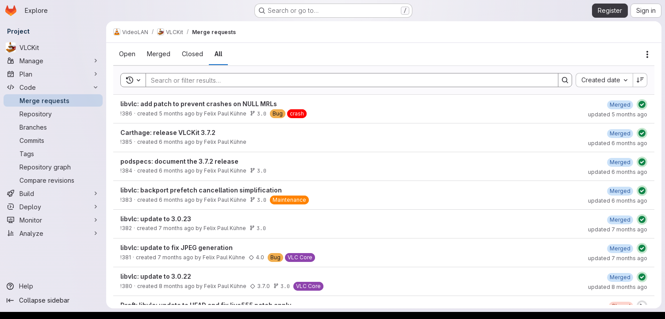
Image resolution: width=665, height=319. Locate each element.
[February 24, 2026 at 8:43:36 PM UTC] (620, 104)
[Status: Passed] (642, 104)
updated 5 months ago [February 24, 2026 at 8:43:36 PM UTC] (617, 114)
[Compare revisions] (53, 180)
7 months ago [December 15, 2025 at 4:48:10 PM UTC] (175, 257)
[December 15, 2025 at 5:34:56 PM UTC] (620, 248)
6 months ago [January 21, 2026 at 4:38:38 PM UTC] (177, 170)
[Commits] (53, 140)
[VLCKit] (53, 47)
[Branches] (53, 127)
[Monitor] (53, 220)
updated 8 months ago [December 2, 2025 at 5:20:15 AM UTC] (617, 287)
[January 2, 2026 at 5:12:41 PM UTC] (620, 219)
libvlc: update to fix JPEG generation (176, 247)
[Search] (347, 80)
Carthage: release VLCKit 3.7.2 (167, 132)
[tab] (127, 54)
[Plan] (53, 74)
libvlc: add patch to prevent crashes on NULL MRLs (198, 104)
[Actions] (647, 54)
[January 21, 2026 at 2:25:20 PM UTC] (620, 191)
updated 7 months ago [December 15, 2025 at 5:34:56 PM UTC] (617, 258)
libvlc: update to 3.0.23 (155, 219)
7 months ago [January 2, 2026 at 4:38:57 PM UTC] (176, 228)
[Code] (53, 87)
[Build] (53, 193)
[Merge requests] (53, 100)
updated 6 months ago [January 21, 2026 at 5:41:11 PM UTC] (617, 143)
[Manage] (53, 60)
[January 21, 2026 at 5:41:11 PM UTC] (620, 133)
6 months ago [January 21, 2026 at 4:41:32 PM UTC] (177, 141)
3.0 (258, 113)
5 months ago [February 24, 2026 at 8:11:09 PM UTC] (177, 113)
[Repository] (53, 114)
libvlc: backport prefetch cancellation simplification (201, 190)
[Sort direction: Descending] (640, 80)
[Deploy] (53, 206)
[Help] (53, 286)
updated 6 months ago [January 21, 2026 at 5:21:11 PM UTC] (617, 172)
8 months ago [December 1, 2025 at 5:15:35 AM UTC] (177, 286)
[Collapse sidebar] (53, 300)
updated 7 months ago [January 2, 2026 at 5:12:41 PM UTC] (617, 229)
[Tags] (53, 153)
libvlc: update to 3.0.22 (155, 276)
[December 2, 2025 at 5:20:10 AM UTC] (620, 277)
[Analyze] (53, 233)
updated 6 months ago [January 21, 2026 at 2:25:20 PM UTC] (617, 200)
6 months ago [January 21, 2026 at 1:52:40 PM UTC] (177, 199)
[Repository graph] (53, 167)
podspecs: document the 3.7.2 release (179, 161)
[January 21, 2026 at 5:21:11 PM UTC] (620, 162)
